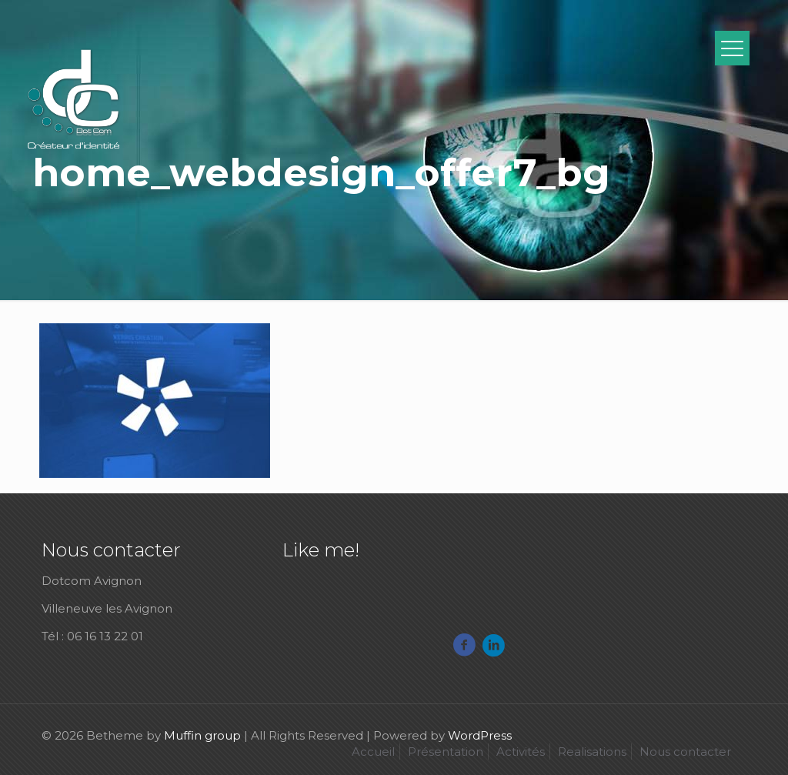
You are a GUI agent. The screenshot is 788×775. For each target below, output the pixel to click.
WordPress (480, 735)
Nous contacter (685, 751)
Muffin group (202, 735)
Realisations (592, 751)
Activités (520, 751)
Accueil (373, 751)
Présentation (445, 751)
